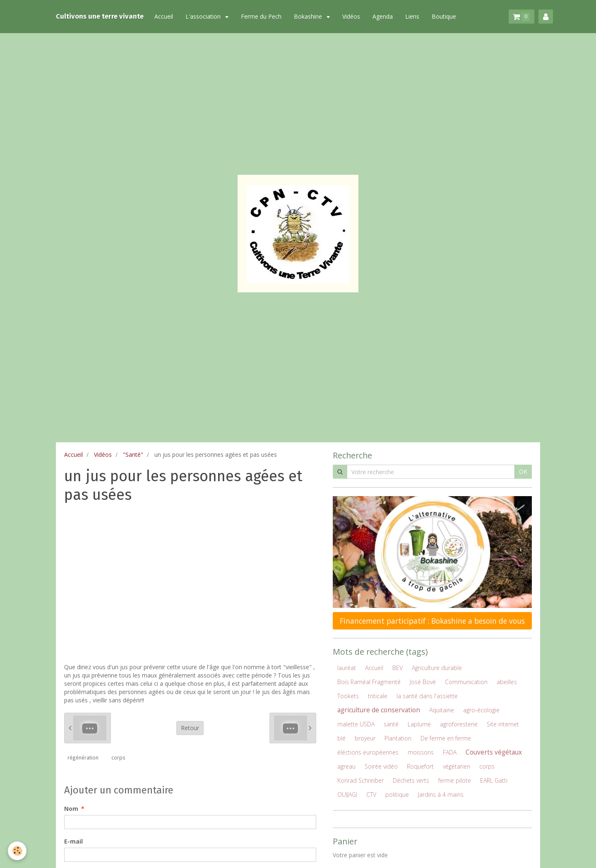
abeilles (507, 682)
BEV (397, 668)
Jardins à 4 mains (441, 794)
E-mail (73, 841)
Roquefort (420, 766)
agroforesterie (459, 724)
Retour (190, 728)
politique (397, 794)
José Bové (423, 682)
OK (523, 471)
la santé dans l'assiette (427, 696)
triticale (377, 696)
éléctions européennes (368, 752)
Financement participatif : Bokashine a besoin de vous (432, 621)
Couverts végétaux (494, 752)
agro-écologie (481, 710)
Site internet (503, 724)
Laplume (419, 724)
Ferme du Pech (261, 16)
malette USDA (356, 724)
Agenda (382, 16)
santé (391, 724)
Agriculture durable (437, 668)
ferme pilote (454, 780)
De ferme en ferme (446, 738)
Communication (466, 682)
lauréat (346, 668)
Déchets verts (411, 780)
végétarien (456, 766)
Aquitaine (441, 710)
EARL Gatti (493, 780)
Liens (412, 16)
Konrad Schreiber (360, 780)
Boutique (444, 16)
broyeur (365, 738)
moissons (421, 752)
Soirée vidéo (381, 766)
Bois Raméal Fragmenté (369, 682)
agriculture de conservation (378, 710)
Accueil (163, 16)
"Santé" (133, 454)
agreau (346, 766)
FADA (450, 752)
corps (118, 757)
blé (341, 738)
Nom (71, 809)
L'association (203, 16)
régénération (83, 757)
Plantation (398, 738)
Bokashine (309, 16)
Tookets (348, 696)
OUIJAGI (347, 794)
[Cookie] (17, 850)
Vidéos (351, 16)
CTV (371, 794)
